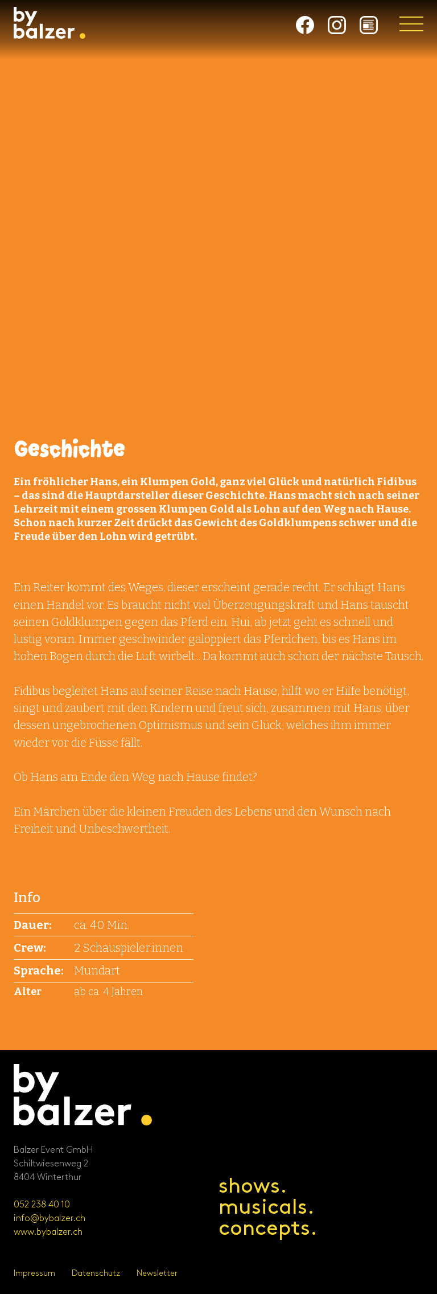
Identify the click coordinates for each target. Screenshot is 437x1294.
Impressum (34, 1273)
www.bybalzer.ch (48, 1232)
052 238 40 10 (42, 1205)
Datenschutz (96, 1273)
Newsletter (157, 1273)
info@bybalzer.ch (49, 1218)
